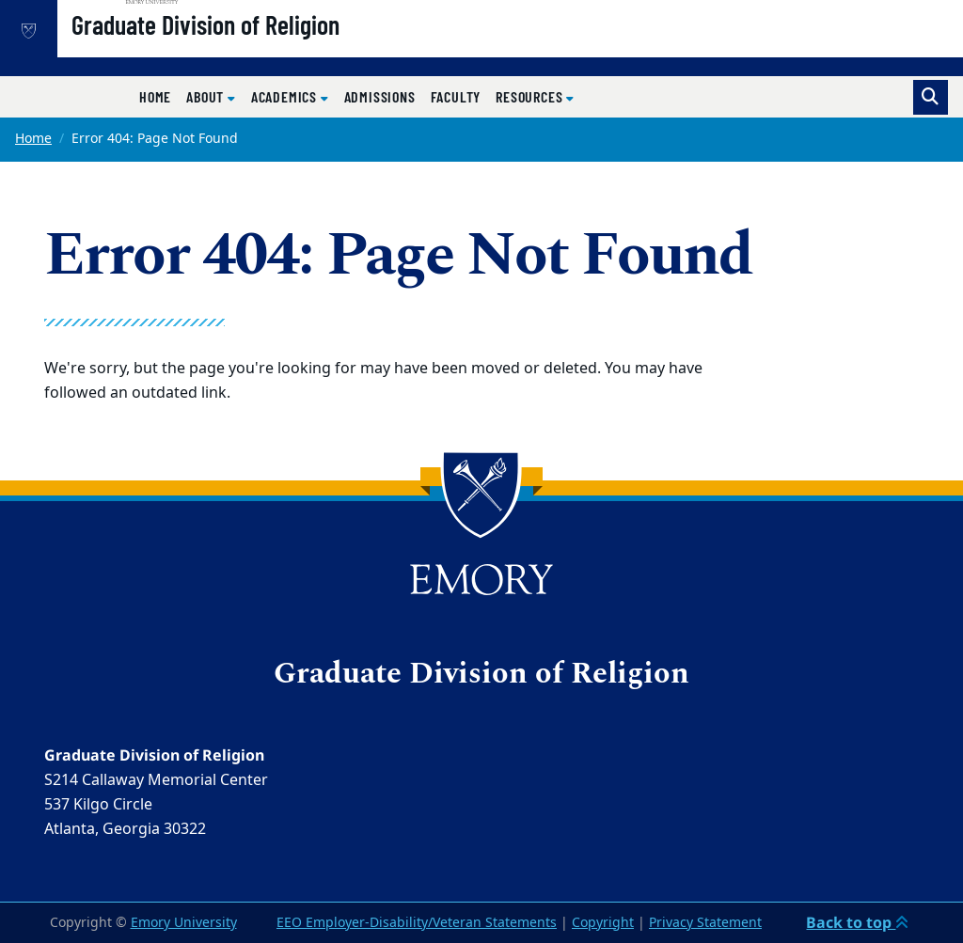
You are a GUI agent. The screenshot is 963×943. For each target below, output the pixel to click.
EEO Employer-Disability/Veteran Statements (416, 923)
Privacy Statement (705, 923)
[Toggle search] (930, 97)
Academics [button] (286, 96)
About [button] (207, 96)
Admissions (380, 96)
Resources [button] (531, 96)
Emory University (184, 923)
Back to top (857, 922)
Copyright (603, 923)
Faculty (456, 96)
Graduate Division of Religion (266, 48)
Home (155, 96)
